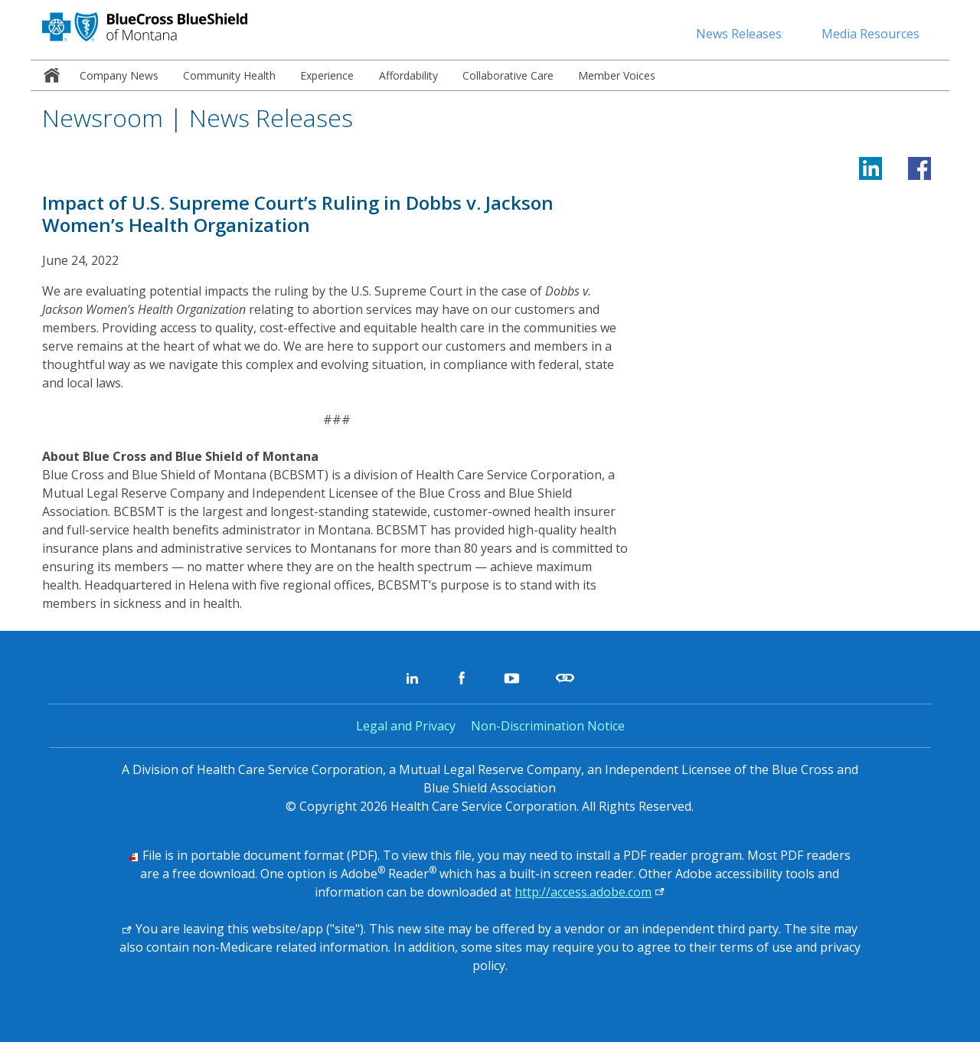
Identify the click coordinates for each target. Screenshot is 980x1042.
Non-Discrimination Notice (548, 725)
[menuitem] (49, 75)
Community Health (229, 75)
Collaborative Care (508, 75)
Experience (327, 75)
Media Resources (871, 33)
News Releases (739, 33)
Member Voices (616, 75)
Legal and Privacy (406, 725)
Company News (119, 75)
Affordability (408, 75)
